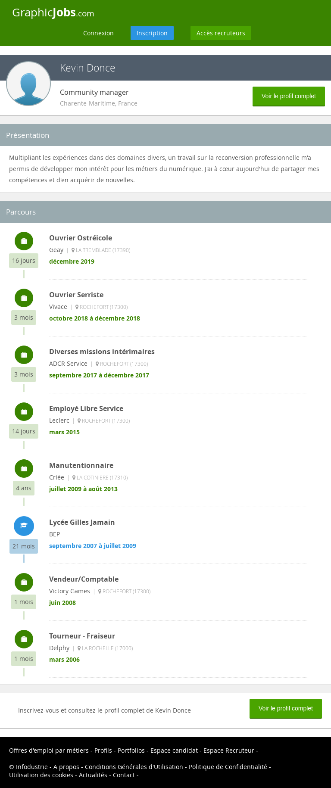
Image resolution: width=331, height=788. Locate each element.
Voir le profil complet (289, 96)
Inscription (152, 33)
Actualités (93, 775)
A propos (66, 767)
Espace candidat (174, 750)
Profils (103, 750)
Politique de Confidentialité (228, 767)
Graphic (53, 12)
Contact (124, 775)
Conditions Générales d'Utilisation (134, 767)
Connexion (98, 33)
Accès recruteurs (221, 33)
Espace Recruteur (228, 750)
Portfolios (131, 750)
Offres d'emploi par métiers (49, 750)
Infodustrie (32, 767)
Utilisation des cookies (41, 775)
